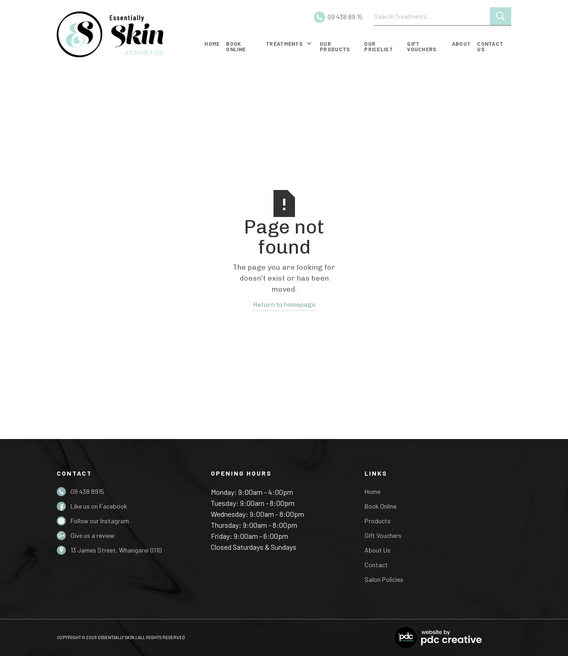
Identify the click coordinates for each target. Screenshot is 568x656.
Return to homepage (284, 305)
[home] (125, 34)
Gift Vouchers (383, 535)
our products (335, 46)
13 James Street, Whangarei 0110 (116, 550)
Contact (376, 565)
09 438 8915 (87, 491)
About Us (377, 550)
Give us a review (92, 535)
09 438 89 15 (345, 17)
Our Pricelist (378, 46)
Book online (236, 46)
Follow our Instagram (99, 521)
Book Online (380, 506)
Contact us (490, 46)
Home (212, 43)
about (461, 43)
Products (377, 521)
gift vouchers (421, 46)
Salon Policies (383, 579)
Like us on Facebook (98, 506)
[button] (289, 45)
